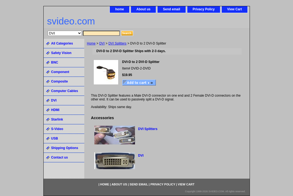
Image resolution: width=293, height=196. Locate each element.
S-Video (57, 129)
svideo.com (71, 21)
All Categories (62, 43)
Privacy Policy (204, 9)
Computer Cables (64, 91)
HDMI (55, 110)
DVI (102, 43)
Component (60, 72)
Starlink (57, 119)
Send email (171, 9)
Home (91, 43)
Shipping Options (64, 148)
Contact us (59, 157)
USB (54, 138)
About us (143, 9)
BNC (54, 62)
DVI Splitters (117, 43)
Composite (59, 81)
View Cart (234, 9)
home (119, 9)
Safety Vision (61, 53)
